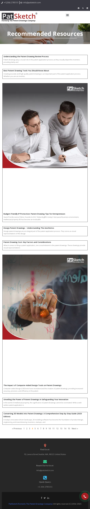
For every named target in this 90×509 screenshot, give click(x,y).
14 (65, 428)
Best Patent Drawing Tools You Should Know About (26, 70)
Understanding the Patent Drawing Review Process (26, 56)
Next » (75, 428)
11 (53, 428)
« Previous (17, 428)
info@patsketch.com (45, 470)
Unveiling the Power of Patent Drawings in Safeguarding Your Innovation (36, 399)
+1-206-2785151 (45, 487)
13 (61, 428)
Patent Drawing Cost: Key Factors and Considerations (27, 242)
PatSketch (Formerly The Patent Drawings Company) (30, 504)
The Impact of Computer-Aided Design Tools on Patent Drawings (32, 385)
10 (50, 428)
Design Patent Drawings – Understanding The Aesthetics (29, 228)
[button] (67, 15)
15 (69, 428)
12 (57, 428)
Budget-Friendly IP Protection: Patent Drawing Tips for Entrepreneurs (34, 214)
